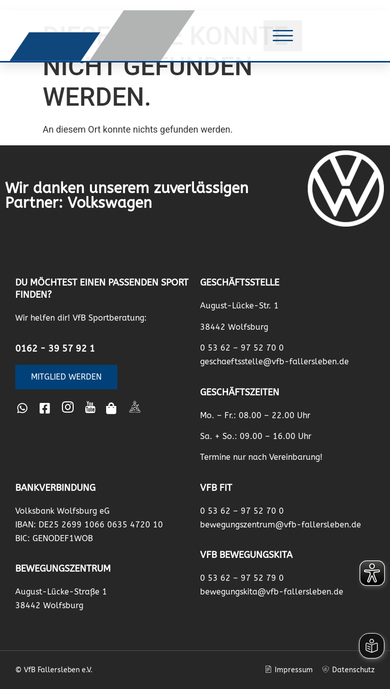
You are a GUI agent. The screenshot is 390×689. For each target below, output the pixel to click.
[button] (283, 35)
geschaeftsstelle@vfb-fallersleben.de (274, 361)
